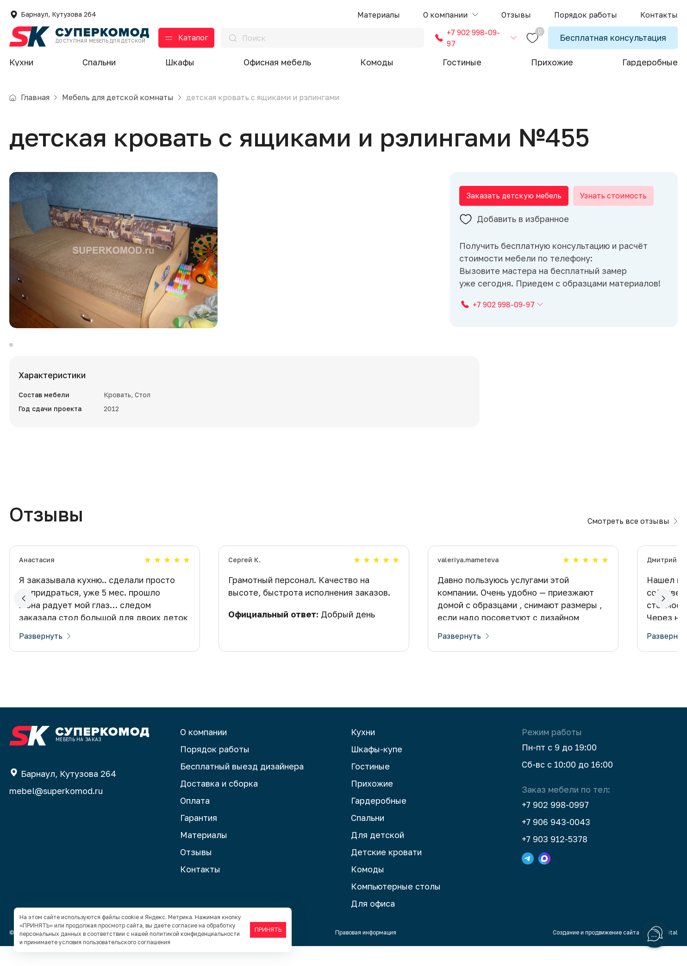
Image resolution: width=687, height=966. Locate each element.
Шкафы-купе (376, 769)
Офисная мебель (277, 62)
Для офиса (373, 923)
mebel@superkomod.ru (56, 811)
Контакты (200, 889)
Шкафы (179, 62)
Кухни (21, 62)
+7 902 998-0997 (555, 825)
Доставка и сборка (219, 803)
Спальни (99, 62)
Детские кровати (386, 872)
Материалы (203, 855)
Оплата (195, 820)
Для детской (377, 855)
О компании (203, 752)
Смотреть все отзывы (632, 541)
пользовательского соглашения (126, 942)
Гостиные (462, 62)
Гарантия (198, 838)
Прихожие (552, 62)
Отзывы (196, 872)
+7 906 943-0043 (556, 842)
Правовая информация (365, 952)
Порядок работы (215, 769)
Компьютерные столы (396, 906)
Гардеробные (650, 62)
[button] (450, 15)
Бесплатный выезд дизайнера (242, 786)
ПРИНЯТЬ (268, 929)
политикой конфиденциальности (195, 933)
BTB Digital (662, 952)
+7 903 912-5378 (554, 859)
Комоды (376, 62)
